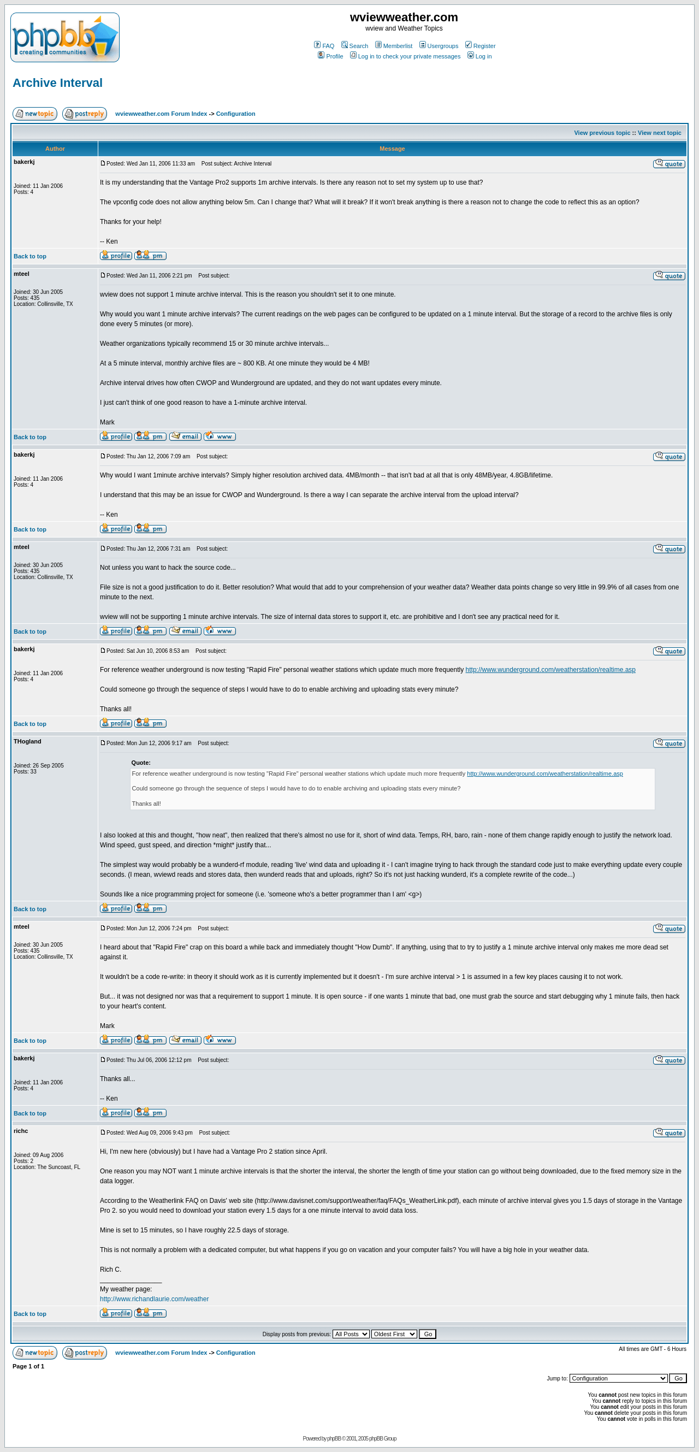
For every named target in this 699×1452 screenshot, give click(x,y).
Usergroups (439, 46)
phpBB (334, 1439)
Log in (479, 56)
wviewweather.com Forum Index (161, 113)
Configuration (236, 113)
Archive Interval (58, 83)
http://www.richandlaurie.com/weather (154, 1299)
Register (480, 46)
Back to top (30, 256)
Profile (330, 56)
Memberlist (394, 46)
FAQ (324, 46)
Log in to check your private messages (405, 56)
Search (355, 46)
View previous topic (602, 132)
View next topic (660, 132)
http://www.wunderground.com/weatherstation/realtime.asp (551, 670)
